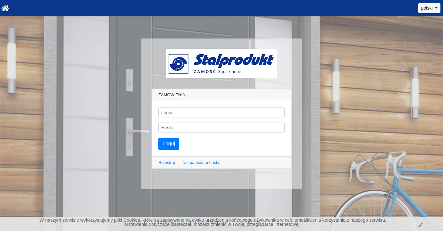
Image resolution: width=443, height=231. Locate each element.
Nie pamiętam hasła (200, 162)
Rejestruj (166, 162)
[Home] (5, 8)
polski (427, 8)
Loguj (169, 143)
